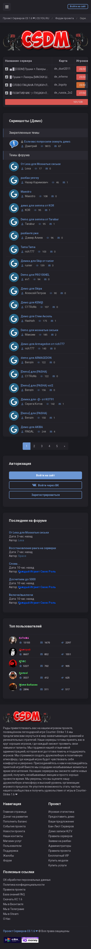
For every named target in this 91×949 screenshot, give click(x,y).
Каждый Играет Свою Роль (37, 571)
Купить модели (58, 860)
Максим (30, 334)
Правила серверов (60, 836)
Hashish (30, 320)
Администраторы (59, 845)
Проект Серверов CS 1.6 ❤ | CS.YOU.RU (26, 18)
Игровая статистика (61, 811)
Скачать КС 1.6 (12, 899)
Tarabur (30, 223)
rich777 (29, 251)
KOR (27, 210)
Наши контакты (13, 836)
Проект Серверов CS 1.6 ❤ (20, 931)
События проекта (14, 826)
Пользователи (12, 845)
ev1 (27, 279)
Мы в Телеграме (13, 909)
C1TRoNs (31, 306)
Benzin (29, 362)
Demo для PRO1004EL (35, 274)
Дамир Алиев (34, 237)
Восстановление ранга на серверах (32, 548)
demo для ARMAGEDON (36, 357)
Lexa (28, 168)
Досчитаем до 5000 (22, 579)
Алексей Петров (35, 293)
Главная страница (14, 811)
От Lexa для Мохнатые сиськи (41, 164)
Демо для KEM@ (32, 302)
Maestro (26, 191)
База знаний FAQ (14, 894)
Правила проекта (59, 850)
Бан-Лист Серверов (61, 826)
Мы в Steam (11, 913)
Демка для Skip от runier (37, 260)
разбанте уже (29, 233)
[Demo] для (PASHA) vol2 (37, 385)
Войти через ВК (45, 485)
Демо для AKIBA (32, 427)
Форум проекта (64, 18)
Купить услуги (57, 865)
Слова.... (15, 563)
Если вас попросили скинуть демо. (47, 141)
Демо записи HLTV (60, 831)
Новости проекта (14, 831)
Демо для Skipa (31, 288)
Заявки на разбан (59, 841)
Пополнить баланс (15, 821)
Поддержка (10, 850)
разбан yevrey (30, 177)
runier (28, 265)
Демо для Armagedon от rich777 (42, 344)
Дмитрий (31, 146)
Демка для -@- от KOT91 (37, 399)
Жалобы (8, 855)
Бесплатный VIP (58, 855)
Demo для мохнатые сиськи (39, 330)
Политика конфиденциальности (24, 884)
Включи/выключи (21, 594)
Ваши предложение (61, 821)
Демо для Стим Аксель (36, 316)
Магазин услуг (12, 841)
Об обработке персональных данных (27, 879)
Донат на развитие (15, 816)
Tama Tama (28, 247)
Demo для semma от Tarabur (40, 219)
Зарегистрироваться (45, 494)
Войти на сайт (78, 6)
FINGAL (29, 431)
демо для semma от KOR (37, 205)
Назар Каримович (36, 182)
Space (22, 555)
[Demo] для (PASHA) (34, 371)
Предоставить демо (61, 816)
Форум (7, 860)
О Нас (6, 918)
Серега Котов (34, 403)
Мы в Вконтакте (13, 904)
